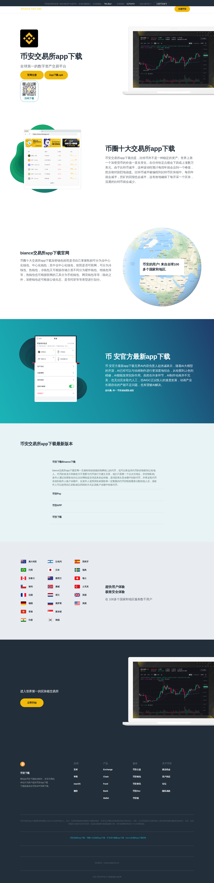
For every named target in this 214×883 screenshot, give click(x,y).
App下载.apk (56, 75)
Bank (105, 791)
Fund (105, 784)
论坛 (164, 784)
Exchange (107, 769)
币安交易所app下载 (77, 838)
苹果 (76, 776)
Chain (106, 776)
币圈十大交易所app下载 (95, 838)
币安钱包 (137, 776)
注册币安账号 (161, 4)
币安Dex (136, 791)
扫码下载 (29, 91)
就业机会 (166, 769)
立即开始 (32, 702)
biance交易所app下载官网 (135, 838)
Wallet (106, 798)
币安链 (136, 798)
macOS (77, 784)
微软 (76, 791)
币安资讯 (137, 784)
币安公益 (137, 769)
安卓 (76, 769)
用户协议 (166, 776)
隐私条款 (166, 791)
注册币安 (182, 9)
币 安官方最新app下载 (115, 838)
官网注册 (32, 75)
